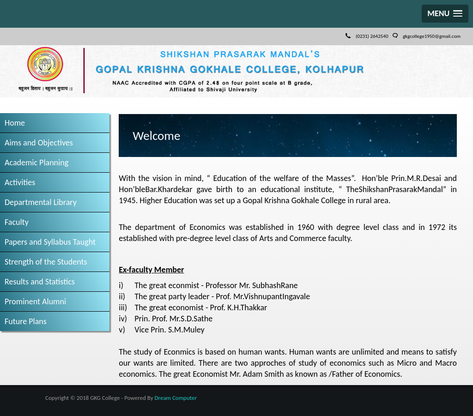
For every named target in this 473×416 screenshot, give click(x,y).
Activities (20, 182)
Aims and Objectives (39, 143)
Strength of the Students (46, 262)
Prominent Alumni (35, 301)
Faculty (17, 222)
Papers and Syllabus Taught (50, 242)
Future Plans (26, 321)
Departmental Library (41, 202)
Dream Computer (176, 397)
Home (15, 123)
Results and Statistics (40, 282)
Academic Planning (36, 162)
